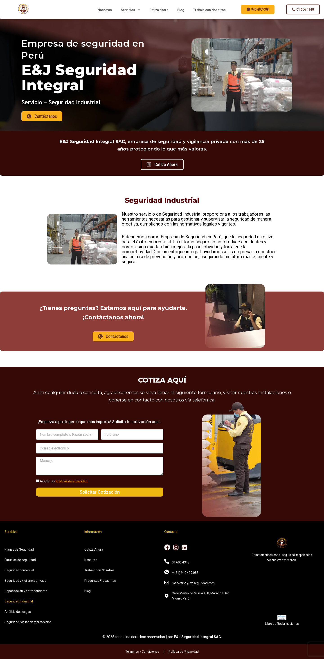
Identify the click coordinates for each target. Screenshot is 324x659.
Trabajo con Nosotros (99, 570)
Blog (180, 10)
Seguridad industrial (18, 601)
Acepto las (64, 481)
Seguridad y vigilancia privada (25, 580)
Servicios (130, 10)
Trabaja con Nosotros (209, 10)
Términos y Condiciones (142, 651)
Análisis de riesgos (17, 611)
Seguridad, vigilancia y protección (28, 622)
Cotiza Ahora (93, 549)
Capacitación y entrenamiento (25, 591)
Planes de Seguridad (19, 549)
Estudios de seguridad (20, 560)
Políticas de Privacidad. (72, 481)
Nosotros (105, 10)
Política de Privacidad (184, 651)
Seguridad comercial (19, 570)
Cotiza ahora (158, 10)
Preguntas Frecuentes (100, 580)
